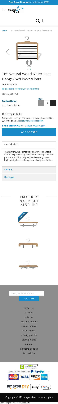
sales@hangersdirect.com (31, 120)
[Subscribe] (29, 298)
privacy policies (29, 335)
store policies (29, 339)
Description (11, 144)
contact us (29, 307)
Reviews (9, 177)
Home (4, 30)
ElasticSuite (25, 403)
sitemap (29, 344)
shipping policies (29, 348)
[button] (7, 52)
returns (29, 317)
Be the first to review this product (20, 89)
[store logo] (16, 9)
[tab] (29, 144)
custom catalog (29, 321)
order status (29, 330)
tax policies (29, 353)
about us (29, 312)
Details (8, 169)
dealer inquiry (29, 326)
